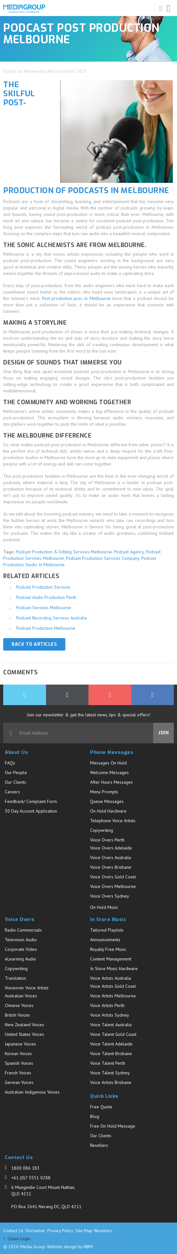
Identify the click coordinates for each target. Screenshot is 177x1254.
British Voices (17, 1015)
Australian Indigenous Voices (32, 1092)
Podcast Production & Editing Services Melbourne (64, 552)
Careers (12, 792)
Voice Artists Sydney (109, 1015)
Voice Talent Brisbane (111, 1053)
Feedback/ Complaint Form (31, 801)
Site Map (83, 1230)
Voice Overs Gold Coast (113, 877)
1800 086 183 (25, 1168)
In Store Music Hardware (114, 968)
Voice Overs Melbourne (113, 886)
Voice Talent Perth (107, 1063)
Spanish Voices (19, 1063)
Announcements (105, 940)
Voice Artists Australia (110, 978)
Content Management (110, 959)
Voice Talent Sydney (110, 1073)
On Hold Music (104, 907)
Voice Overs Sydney (109, 896)
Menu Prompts (104, 792)
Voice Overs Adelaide (111, 848)
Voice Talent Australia (111, 1025)
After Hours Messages (111, 782)
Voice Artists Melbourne (113, 996)
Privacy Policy (60, 1230)
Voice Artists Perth (107, 1005)
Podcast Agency (129, 552)
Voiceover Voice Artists (27, 988)
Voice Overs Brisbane (110, 867)
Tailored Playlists (107, 930)
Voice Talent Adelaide (111, 1044)
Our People (16, 772)
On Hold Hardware (108, 811)
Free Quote (101, 1107)
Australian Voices (21, 996)
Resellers (99, 1145)
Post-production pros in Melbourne (76, 298)
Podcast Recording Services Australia (51, 618)
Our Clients (15, 782)
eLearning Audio (20, 959)
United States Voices (24, 1034)
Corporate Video (21, 949)
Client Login (16, 1238)
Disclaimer (35, 1230)
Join (163, 733)
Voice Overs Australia (110, 857)
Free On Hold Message (112, 1126)
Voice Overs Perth (107, 840)
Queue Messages (107, 801)
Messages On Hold (108, 763)
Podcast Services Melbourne (43, 607)
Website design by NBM (70, 1247)
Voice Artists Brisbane (110, 1082)
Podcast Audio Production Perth (46, 597)
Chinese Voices (19, 1005)
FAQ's (10, 763)
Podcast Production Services (43, 587)
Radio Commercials (23, 930)
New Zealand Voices (24, 1025)
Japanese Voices (20, 1044)
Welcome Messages (109, 772)
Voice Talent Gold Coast (113, 1034)
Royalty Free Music (108, 949)
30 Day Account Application (31, 811)
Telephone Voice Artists (112, 820)
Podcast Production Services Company (102, 558)
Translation (15, 978)
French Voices (18, 1073)
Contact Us (13, 1230)
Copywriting (101, 830)
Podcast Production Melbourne (45, 628)
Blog (94, 1116)
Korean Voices (18, 1053)
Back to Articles (34, 644)
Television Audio (21, 940)
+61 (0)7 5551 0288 (31, 1178)
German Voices (19, 1082)
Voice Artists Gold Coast (113, 986)
